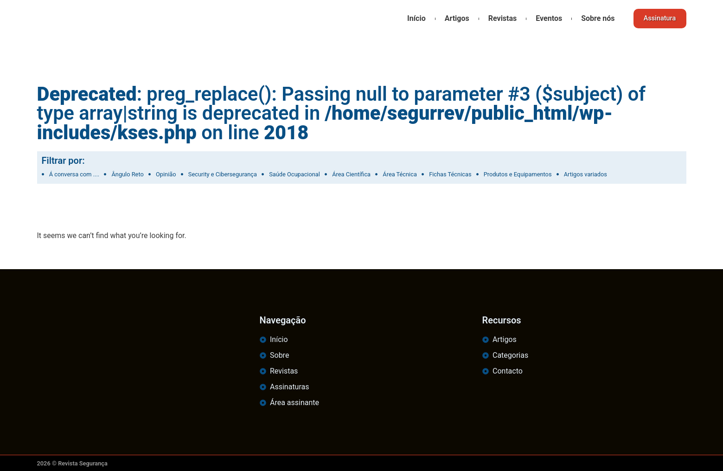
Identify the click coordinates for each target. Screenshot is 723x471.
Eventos (545, 18)
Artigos (453, 18)
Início (412, 18)
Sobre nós (594, 18)
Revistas (499, 18)
